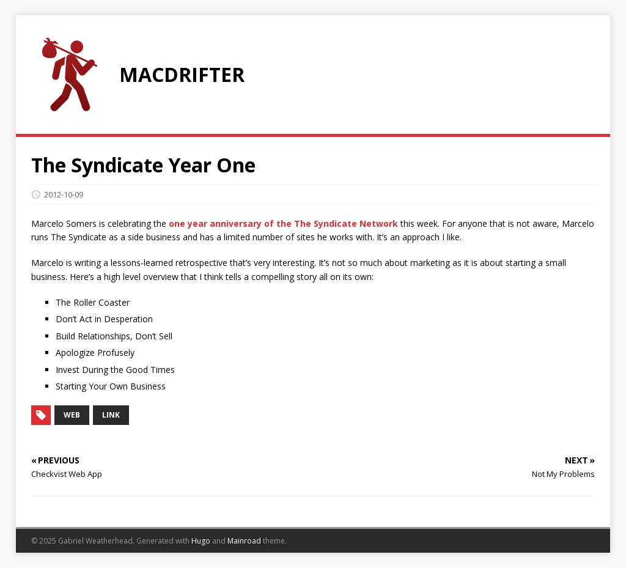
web (72, 415)
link (111, 415)
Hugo (200, 541)
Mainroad (244, 541)
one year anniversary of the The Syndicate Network (283, 223)
